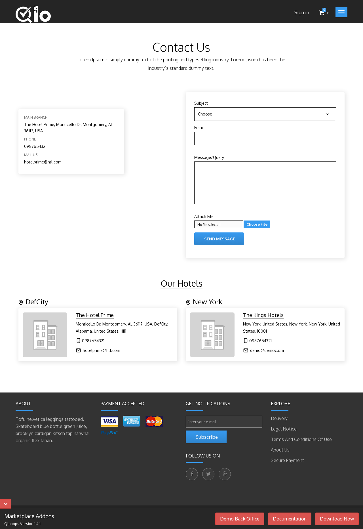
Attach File (204, 216)
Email (199, 127)
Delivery (279, 418)
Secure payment (287, 460)
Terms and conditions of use (301, 439)
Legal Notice (284, 429)
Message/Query (209, 157)
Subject (201, 103)
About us (280, 450)
